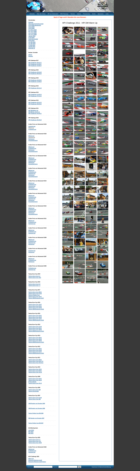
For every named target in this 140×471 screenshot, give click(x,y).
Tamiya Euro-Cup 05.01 (35, 328)
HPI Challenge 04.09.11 (35, 113)
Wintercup (31, 136)
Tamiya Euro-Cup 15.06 (35, 442)
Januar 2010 (31, 36)
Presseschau (86, 14)
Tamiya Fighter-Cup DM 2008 (35, 413)
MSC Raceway (64, 14)
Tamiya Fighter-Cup (34, 295)
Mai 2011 (30, 433)
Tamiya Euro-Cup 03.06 (35, 350)
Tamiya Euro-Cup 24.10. (35, 372)
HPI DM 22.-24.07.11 (34, 112)
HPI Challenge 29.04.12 (35, 104)
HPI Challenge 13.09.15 (35, 81)
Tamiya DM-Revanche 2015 (36, 320)
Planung (30, 22)
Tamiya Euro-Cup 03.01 (35, 306)
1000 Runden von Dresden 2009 (36, 403)
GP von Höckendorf (53, 14)
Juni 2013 (31, 430)
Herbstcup (31, 139)
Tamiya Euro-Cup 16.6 (34, 277)
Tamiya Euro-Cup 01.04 (35, 397)
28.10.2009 (31, 27)
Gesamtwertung (33, 140)
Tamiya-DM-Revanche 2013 (36, 342)
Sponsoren (100, 14)
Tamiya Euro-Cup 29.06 (35, 329)
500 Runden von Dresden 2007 (36, 418)
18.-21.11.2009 (32, 34)
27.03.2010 (31, 37)
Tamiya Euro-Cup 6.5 (34, 284)
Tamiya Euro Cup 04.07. (35, 370)
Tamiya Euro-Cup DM (34, 389)
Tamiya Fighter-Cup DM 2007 (35, 423)
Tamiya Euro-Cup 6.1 (34, 276)
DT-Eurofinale (32, 381)
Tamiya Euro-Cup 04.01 (35, 315)
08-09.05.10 (31, 48)
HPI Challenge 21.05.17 (35, 64)
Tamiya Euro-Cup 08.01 (35, 292)
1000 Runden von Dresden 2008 (36, 408)
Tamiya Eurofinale (33, 391)
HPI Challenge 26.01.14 (35, 88)
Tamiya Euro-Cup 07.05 (35, 293)
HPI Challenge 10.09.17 (35, 65)
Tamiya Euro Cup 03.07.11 (35, 361)
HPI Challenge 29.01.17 (35, 62)
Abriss (30, 54)
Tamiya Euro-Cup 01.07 (35, 351)
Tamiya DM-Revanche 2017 (36, 298)
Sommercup (31, 126)
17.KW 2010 (31, 45)
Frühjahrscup (32, 129)
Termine (73, 14)
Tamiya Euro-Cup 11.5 (34, 441)
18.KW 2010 (31, 46)
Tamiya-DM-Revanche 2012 (36, 353)
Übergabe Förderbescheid (35, 23)
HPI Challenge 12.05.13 (35, 94)
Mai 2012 (30, 431)
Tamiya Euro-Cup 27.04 (35, 326)
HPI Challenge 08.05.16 (35, 73)
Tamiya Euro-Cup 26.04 (35, 317)
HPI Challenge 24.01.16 (35, 72)
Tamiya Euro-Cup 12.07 (35, 318)
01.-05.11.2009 (32, 30)
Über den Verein (41, 14)
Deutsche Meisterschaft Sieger (37, 461)
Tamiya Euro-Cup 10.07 (35, 296)
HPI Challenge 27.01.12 (35, 96)
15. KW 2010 (31, 42)
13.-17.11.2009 (32, 33)
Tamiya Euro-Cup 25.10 (35, 383)
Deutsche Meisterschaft (35, 460)
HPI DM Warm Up (33, 110)
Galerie (79, 14)
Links (107, 14)
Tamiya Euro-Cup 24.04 (35, 307)
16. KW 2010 (31, 43)
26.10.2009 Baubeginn (34, 25)
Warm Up (31, 458)
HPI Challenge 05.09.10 (35, 120)
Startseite (32, 14)
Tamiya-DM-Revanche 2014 (36, 331)
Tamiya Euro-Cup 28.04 (35, 339)
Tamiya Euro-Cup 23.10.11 (35, 362)
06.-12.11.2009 (32, 31)
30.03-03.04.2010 (33, 39)
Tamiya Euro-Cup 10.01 (35, 369)
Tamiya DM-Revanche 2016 (36, 309)
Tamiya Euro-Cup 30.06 (35, 340)
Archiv (94, 14)
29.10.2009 (31, 28)
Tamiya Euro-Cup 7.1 (34, 285)
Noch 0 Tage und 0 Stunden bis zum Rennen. (70, 17)
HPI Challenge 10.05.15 (35, 80)
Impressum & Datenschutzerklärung (101, 467)
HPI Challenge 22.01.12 (35, 102)
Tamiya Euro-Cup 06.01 (35, 337)
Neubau (30, 56)
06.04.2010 (31, 40)
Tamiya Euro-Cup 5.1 (34, 439)
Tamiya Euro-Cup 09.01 (35, 359)
